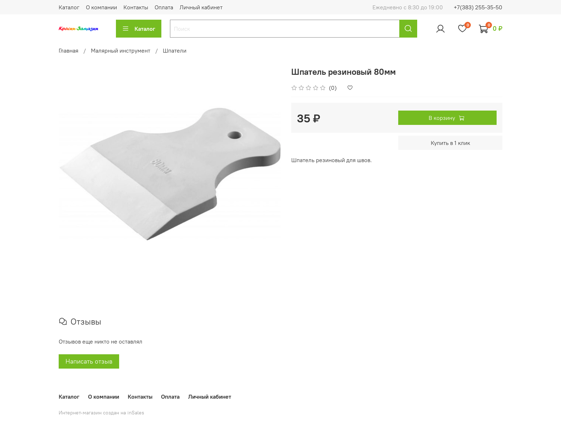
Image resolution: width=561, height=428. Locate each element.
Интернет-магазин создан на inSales (101, 412)
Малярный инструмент (120, 50)
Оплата (164, 7)
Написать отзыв (88, 361)
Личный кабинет (201, 7)
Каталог (69, 7)
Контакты (135, 7)
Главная (68, 50)
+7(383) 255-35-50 (478, 7)
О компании (101, 7)
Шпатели (174, 50)
